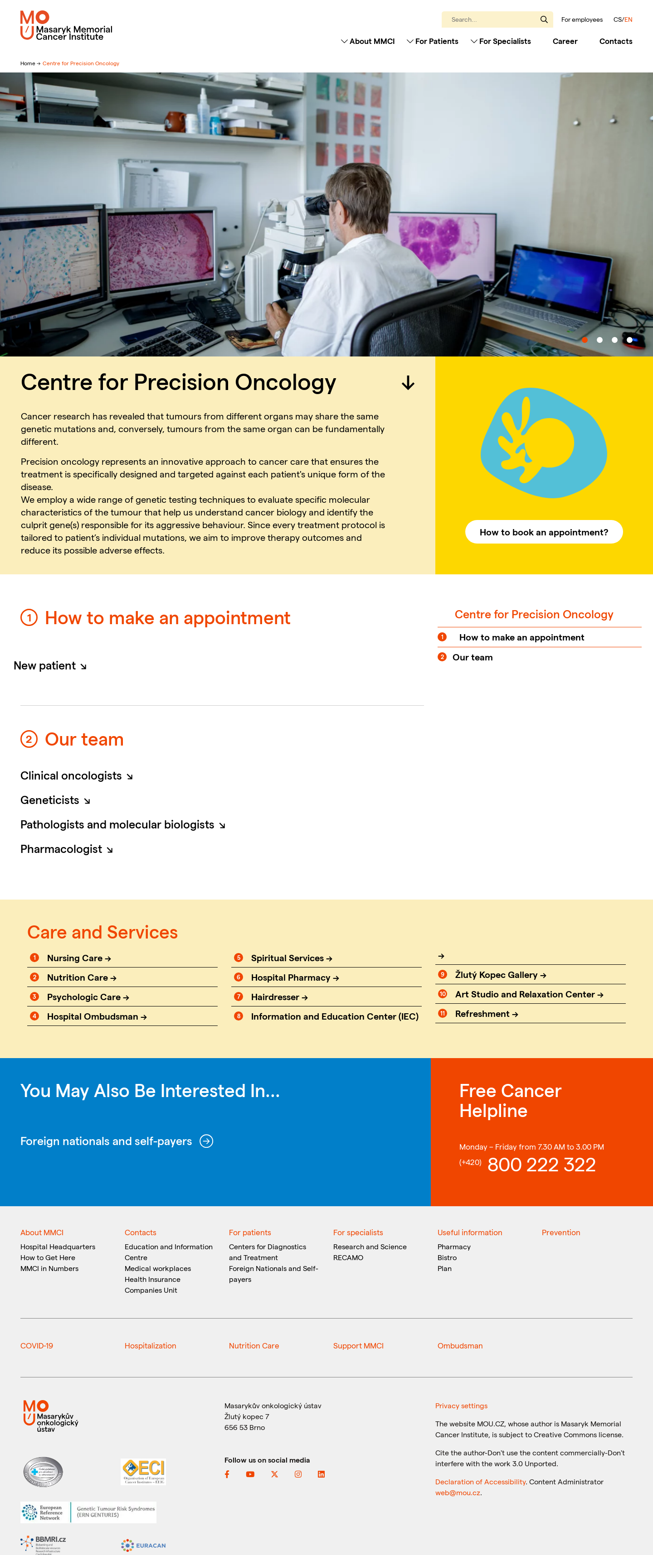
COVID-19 (36, 1345)
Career (565, 40)
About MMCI (41, 1232)
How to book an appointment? (544, 531)
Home (28, 63)
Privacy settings (461, 1405)
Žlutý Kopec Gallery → (500, 974)
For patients (250, 1232)
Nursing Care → (79, 957)
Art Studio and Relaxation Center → (529, 993)
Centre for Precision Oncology (81, 63)
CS (618, 19)
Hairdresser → (279, 996)
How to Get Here (47, 1257)
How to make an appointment (522, 636)
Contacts (616, 40)
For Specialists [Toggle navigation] (501, 40)
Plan (445, 1268)
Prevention (561, 1232)
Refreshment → (486, 1013)
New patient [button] (53, 665)
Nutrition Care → (82, 977)
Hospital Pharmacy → (295, 977)
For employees (582, 19)
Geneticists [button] (58, 799)
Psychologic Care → (88, 996)
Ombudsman (460, 1345)
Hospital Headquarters (57, 1246)
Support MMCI (358, 1345)
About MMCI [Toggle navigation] (368, 40)
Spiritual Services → (291, 957)
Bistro (447, 1257)
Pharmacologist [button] (69, 848)
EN (628, 19)
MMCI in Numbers (49, 1268)
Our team (473, 656)
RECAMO (348, 1257)
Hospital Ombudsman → (97, 1016)
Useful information (470, 1232)
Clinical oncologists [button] (79, 775)
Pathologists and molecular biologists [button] (125, 824)
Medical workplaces (158, 1268)
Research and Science (370, 1246)
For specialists (358, 1232)
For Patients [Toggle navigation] (432, 40)
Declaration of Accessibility (480, 1481)
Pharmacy (454, 1246)
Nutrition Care (254, 1345)
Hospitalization (150, 1345)
